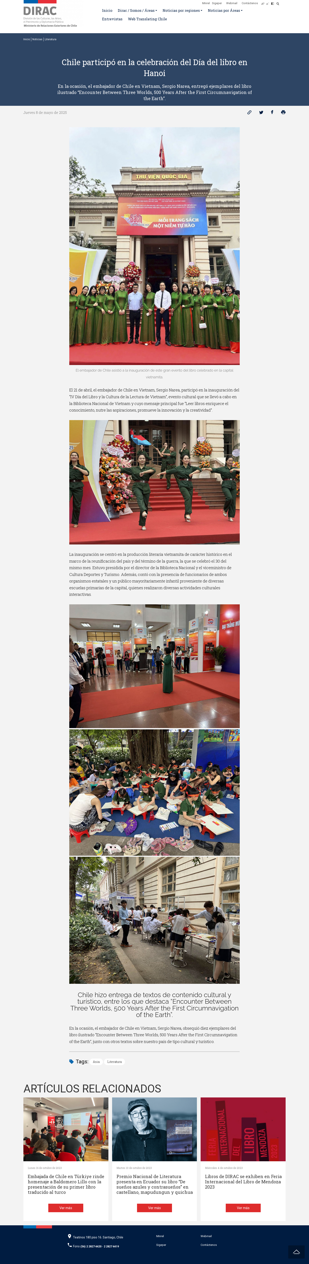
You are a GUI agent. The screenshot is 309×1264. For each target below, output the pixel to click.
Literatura (50, 39)
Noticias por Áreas (224, 10)
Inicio (107, 10)
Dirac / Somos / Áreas (136, 10)
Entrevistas (112, 19)
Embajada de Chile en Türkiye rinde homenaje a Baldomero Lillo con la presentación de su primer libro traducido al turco (66, 1184)
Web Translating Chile (147, 19)
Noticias (37, 39)
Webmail (231, 3)
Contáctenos (250, 3)
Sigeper (217, 3)
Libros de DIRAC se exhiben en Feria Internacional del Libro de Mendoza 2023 (243, 1182)
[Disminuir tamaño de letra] (268, 2)
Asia (96, 1062)
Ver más (65, 1208)
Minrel (206, 3)
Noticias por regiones (181, 10)
